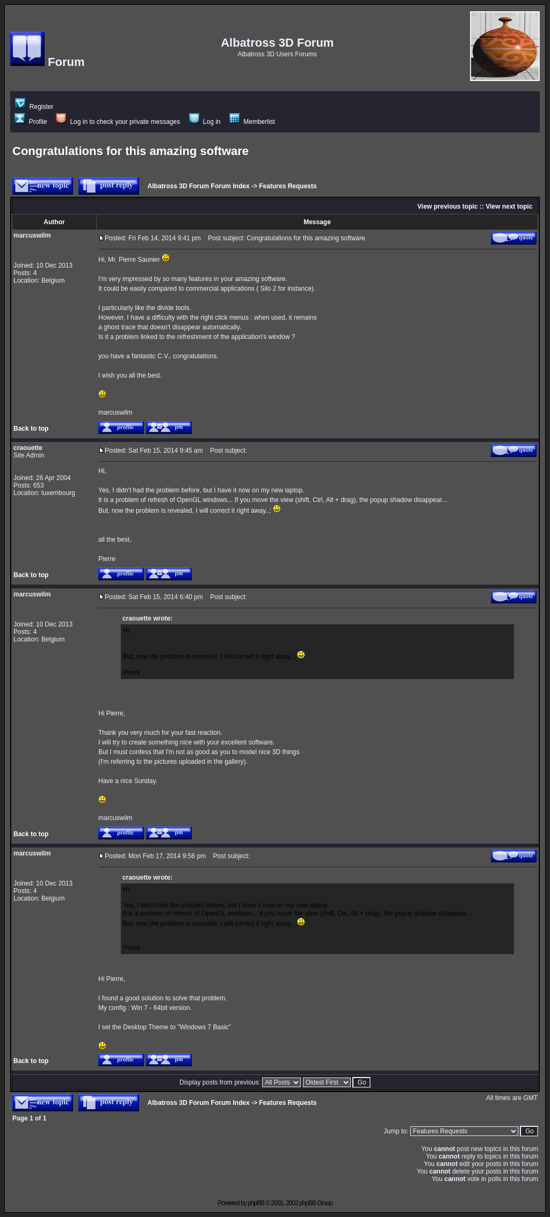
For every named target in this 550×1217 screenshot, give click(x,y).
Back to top (30, 428)
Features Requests (287, 186)
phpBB (256, 1203)
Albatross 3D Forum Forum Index (199, 186)
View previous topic (447, 206)
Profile (31, 122)
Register (34, 106)
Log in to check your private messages (118, 122)
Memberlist (252, 122)
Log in (205, 122)
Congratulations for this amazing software (130, 151)
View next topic (509, 206)
